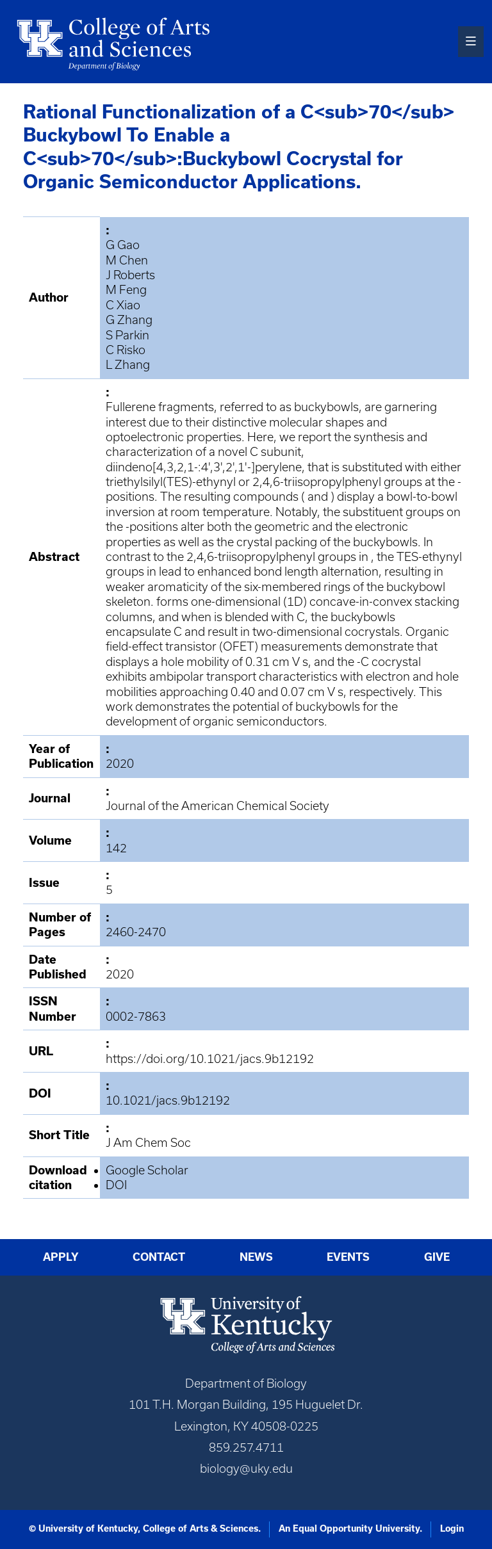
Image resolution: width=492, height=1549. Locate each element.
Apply (61, 1257)
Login (452, 1528)
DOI (116, 1185)
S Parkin (127, 335)
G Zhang (129, 320)
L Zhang (128, 364)
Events (348, 1257)
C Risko (125, 350)
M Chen (127, 260)
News (256, 1257)
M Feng (126, 289)
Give (437, 1257)
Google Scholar (147, 1170)
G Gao (123, 245)
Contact (159, 1257)
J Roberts (130, 275)
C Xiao (123, 305)
